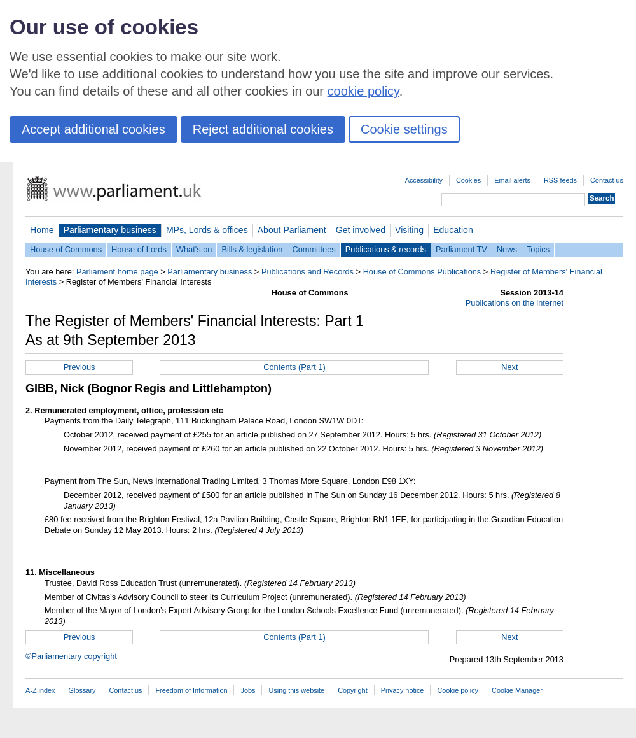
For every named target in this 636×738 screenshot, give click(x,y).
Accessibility (424, 180)
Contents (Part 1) (294, 367)
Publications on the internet (514, 303)
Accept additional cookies (93, 129)
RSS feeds (560, 180)
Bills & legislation (251, 249)
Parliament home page (117, 271)
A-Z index (40, 690)
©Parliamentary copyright (71, 656)
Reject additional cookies (263, 129)
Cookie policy (457, 690)
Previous (79, 367)
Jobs (247, 690)
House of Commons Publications (422, 271)
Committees (313, 249)
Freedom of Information (191, 690)
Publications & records (385, 249)
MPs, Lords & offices (207, 230)
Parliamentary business (110, 230)
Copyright (353, 690)
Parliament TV (461, 249)
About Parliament (292, 230)
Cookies (468, 180)
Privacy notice (402, 690)
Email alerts (512, 180)
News (507, 249)
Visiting (409, 230)
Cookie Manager (517, 690)
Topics (538, 249)
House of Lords (139, 249)
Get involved (360, 230)
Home (42, 230)
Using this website (296, 690)
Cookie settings (404, 129)
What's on (194, 249)
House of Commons (66, 249)
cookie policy (363, 91)
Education (453, 230)
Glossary (82, 690)
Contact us (606, 180)
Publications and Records (307, 271)
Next (509, 367)
